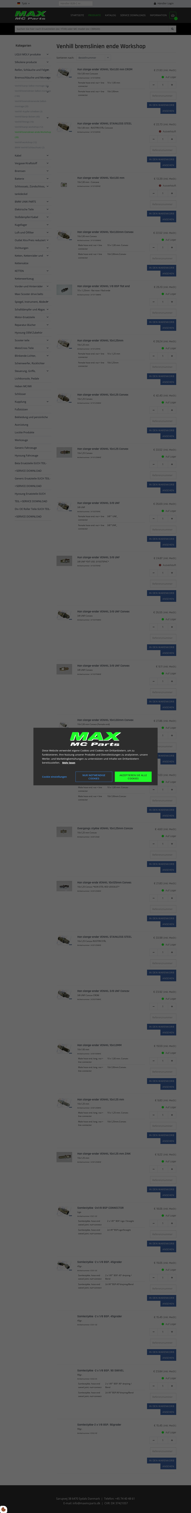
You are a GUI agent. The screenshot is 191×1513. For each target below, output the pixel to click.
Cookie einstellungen (54, 776)
